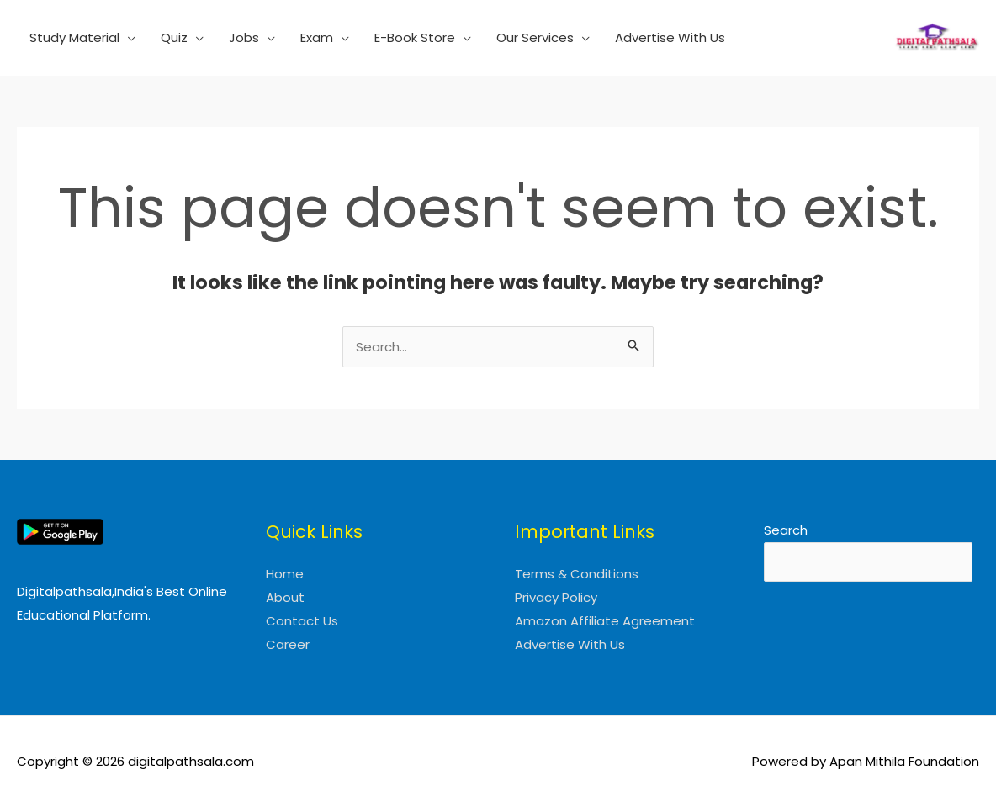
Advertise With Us (670, 37)
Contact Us (302, 621)
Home (285, 574)
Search (786, 530)
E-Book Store (414, 37)
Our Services (535, 37)
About (285, 597)
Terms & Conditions (576, 574)
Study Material (74, 37)
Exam (316, 37)
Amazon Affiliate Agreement (605, 621)
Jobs (244, 37)
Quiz (174, 37)
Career (288, 644)
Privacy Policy (556, 597)
